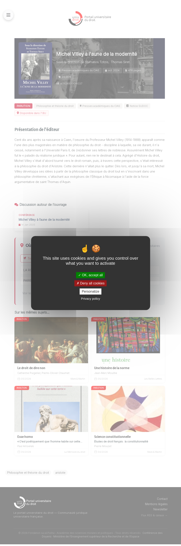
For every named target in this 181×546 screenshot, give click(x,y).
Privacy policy (90, 298)
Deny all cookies (91, 283)
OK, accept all (90, 275)
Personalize (90, 291)
